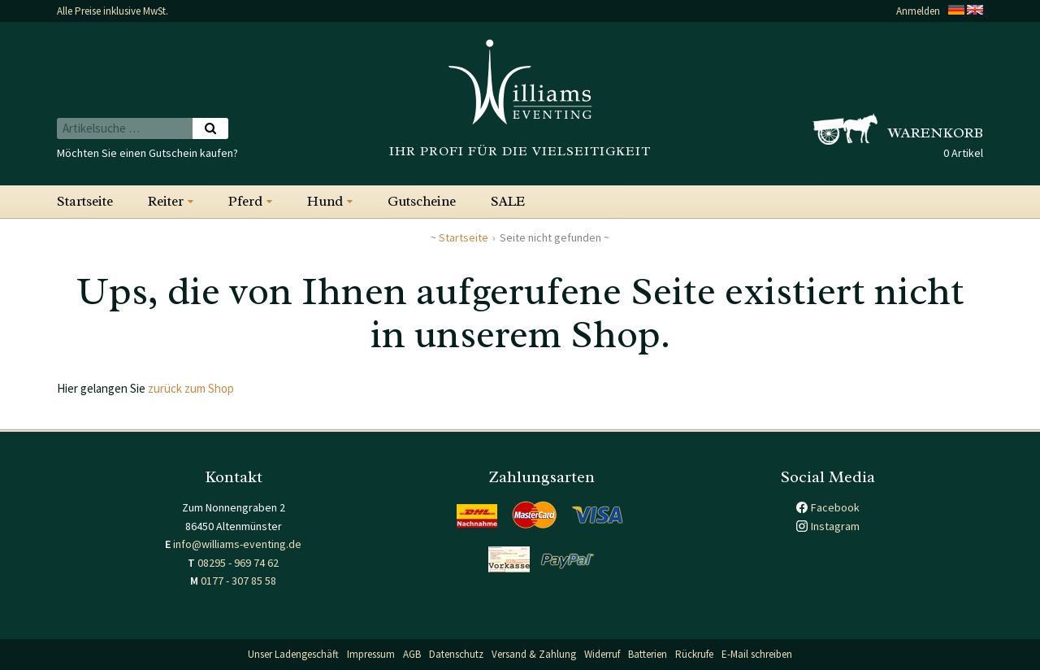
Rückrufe (694, 654)
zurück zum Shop (191, 388)
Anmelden (918, 11)
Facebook (835, 507)
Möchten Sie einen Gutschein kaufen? (147, 153)
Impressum (371, 654)
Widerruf (602, 654)
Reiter (166, 201)
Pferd (245, 201)
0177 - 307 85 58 (238, 580)
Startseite (85, 201)
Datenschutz (456, 654)
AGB (412, 654)
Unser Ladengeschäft (293, 654)
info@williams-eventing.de (237, 544)
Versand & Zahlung (534, 654)
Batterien (647, 654)
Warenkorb (935, 132)
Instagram (835, 526)
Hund (325, 201)
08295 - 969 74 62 (238, 562)
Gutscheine (422, 201)
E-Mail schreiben (757, 654)
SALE (508, 201)
